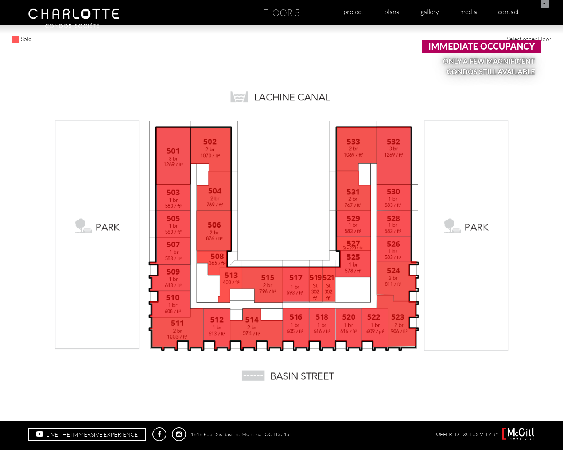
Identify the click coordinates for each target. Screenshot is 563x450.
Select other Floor (529, 39)
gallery (429, 12)
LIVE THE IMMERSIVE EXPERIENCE (87, 434)
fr (545, 4)
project (353, 12)
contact (508, 12)
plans (391, 12)
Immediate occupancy (481, 46)
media (468, 12)
